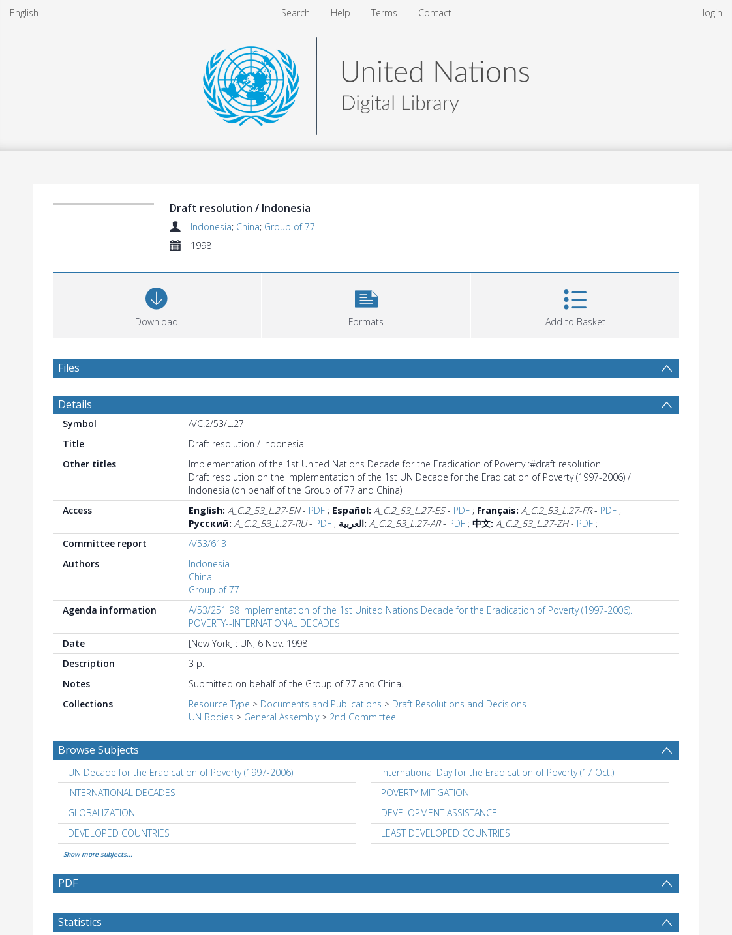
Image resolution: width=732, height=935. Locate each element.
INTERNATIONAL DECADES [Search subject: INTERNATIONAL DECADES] (121, 792)
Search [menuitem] (295, 13)
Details (75, 404)
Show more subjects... (97, 854)
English (24, 13)
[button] (366, 304)
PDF (317, 510)
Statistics (80, 922)
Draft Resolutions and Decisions (459, 704)
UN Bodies (211, 717)
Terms (384, 13)
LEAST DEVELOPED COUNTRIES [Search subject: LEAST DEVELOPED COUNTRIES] (445, 833)
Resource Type (219, 704)
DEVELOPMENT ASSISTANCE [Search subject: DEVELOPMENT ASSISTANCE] (439, 813)
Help (340, 13)
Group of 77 (289, 226)
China (248, 226)
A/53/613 (207, 543)
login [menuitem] (712, 13)
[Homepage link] (366, 82)
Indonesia (211, 226)
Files (69, 368)
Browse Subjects (98, 750)
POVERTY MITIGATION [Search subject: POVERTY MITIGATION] (425, 792)
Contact (434, 13)
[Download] (157, 304)
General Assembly (281, 717)
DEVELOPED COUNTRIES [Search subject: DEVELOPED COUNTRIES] (119, 833)
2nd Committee (362, 717)
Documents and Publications (321, 704)
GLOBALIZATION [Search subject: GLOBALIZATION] (101, 813)
